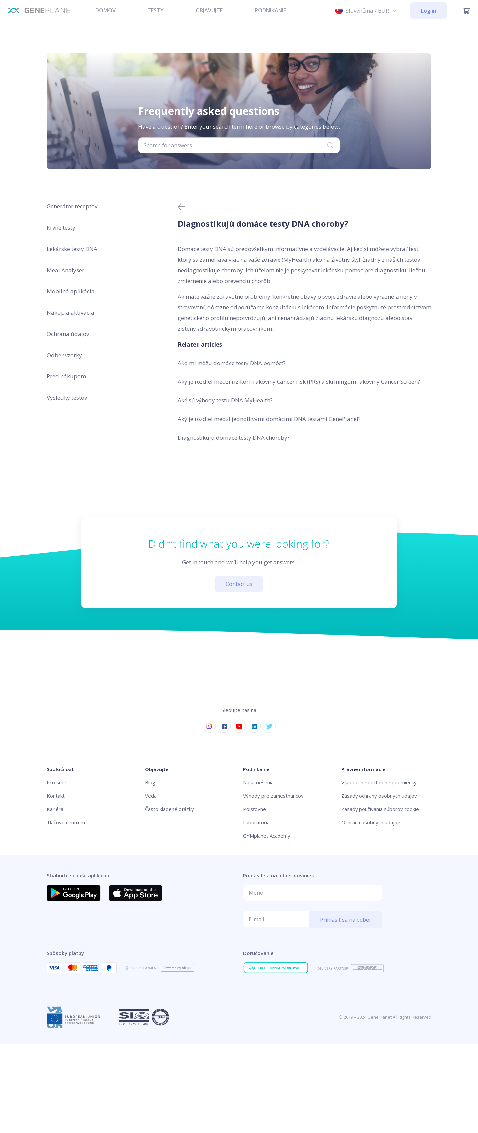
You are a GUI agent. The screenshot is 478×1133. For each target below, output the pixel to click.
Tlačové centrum (66, 822)
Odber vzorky (64, 355)
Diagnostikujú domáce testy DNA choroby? (234, 437)
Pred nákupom (66, 376)
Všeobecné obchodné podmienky (379, 782)
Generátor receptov (72, 206)
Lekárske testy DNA (72, 249)
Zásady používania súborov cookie (380, 809)
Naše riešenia (258, 782)
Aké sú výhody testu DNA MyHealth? (225, 400)
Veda (151, 795)
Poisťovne (254, 809)
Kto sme (56, 782)
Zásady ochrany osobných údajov (379, 795)
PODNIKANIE (270, 10)
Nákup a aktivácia (70, 312)
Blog (150, 782)
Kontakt (56, 795)
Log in (428, 10)
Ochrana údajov (68, 334)
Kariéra (55, 809)
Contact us (239, 584)
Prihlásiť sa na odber (345, 919)
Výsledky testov (67, 397)
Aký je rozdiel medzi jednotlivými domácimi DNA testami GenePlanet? (269, 419)
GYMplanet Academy (266, 835)
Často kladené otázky (169, 809)
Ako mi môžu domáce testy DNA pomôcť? (232, 363)
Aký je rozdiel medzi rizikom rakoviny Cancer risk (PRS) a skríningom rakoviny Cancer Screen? (299, 381)
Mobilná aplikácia (71, 291)
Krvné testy (61, 227)
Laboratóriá (256, 822)
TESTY (155, 10)
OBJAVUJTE (209, 10)
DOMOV (105, 10)
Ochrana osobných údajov (370, 822)
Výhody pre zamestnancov (273, 795)
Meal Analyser (65, 270)
